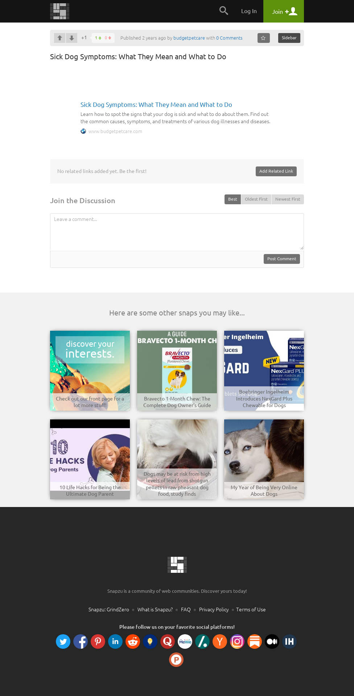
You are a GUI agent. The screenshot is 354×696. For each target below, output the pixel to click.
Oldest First (256, 199)
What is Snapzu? (155, 609)
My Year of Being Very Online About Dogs (264, 490)
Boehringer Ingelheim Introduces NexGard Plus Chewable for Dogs (264, 398)
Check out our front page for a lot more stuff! (90, 402)
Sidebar (289, 37)
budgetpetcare (189, 37)
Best (232, 199)
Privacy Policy (214, 609)
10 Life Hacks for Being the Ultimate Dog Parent (90, 490)
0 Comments (229, 37)
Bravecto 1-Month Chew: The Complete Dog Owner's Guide (177, 402)
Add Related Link (276, 171)
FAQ (186, 609)
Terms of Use (251, 609)
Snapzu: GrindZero (108, 609)
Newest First (287, 199)
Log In (249, 11)
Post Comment (281, 258)
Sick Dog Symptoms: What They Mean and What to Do (156, 104)
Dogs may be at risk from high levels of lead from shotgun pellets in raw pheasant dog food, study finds (177, 484)
